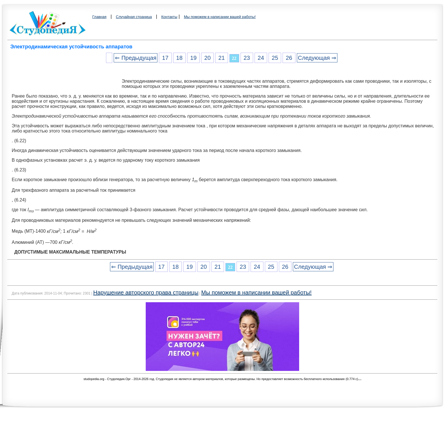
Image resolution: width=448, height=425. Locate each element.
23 (247, 58)
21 (221, 58)
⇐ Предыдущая (135, 58)
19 (193, 58)
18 (179, 58)
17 (165, 58)
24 (261, 58)
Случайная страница (134, 17)
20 (207, 58)
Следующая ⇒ (317, 58)
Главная (99, 17)
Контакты (169, 17)
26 (289, 58)
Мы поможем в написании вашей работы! (220, 17)
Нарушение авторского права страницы (145, 292)
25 (275, 58)
